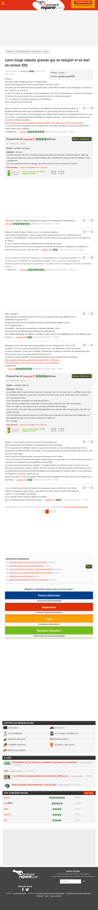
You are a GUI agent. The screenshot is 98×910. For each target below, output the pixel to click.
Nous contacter (56, 896)
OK (84, 881)
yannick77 (29, 139)
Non (61, 172)
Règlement (87, 893)
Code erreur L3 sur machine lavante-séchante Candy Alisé (30, 572)
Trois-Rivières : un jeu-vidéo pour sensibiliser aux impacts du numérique (44, 762)
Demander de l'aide (83, 2)
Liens (6, 771)
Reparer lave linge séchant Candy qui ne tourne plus (28, 579)
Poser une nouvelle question (75, 506)
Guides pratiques (17, 771)
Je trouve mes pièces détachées (49, 601)
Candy (62, 72)
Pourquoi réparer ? (86, 762)
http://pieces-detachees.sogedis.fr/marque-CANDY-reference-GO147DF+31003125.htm (44, 122)
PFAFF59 (7, 814)
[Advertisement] (49, 28)
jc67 (5, 820)
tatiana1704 (24, 71)
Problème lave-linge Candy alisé (21, 576)
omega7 (24, 131)
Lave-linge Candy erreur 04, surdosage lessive (26, 566)
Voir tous (89, 793)
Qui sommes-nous (19, 893)
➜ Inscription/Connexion (83, 5)
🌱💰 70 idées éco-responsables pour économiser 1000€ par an (39, 776)
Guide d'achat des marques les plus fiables (49, 636)
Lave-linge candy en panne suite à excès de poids (27, 562)
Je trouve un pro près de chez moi (49, 612)
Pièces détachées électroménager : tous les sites (33, 784)
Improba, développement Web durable (50, 893)
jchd (5, 803)
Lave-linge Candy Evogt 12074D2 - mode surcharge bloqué (31, 569)
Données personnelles (75, 893)
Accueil (49, 5)
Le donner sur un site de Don (49, 624)
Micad (6, 808)
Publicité (40, 896)
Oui (53, 172)
